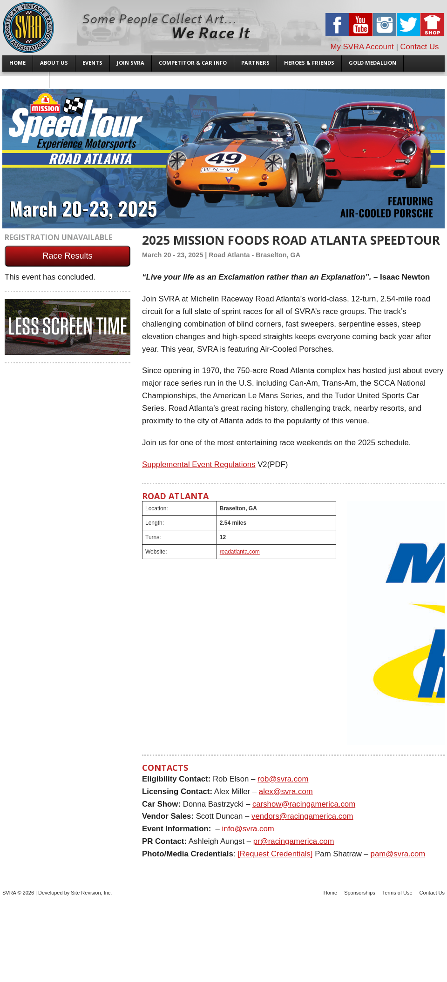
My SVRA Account (362, 46)
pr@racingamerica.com (293, 841)
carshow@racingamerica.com (303, 804)
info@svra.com (248, 828)
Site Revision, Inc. (91, 892)
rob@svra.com (282, 779)
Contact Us (419, 46)
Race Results (67, 256)
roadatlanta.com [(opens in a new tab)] (240, 551)
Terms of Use (397, 892)
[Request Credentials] (274, 853)
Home (330, 892)
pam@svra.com (398, 853)
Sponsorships (359, 892)
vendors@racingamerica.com (302, 816)
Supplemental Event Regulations (198, 464)
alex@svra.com (286, 791)
